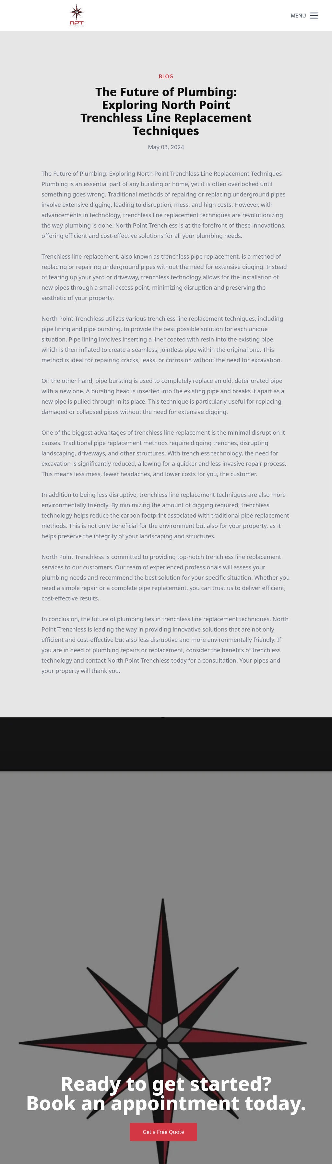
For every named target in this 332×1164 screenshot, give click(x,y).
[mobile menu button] (314, 15)
